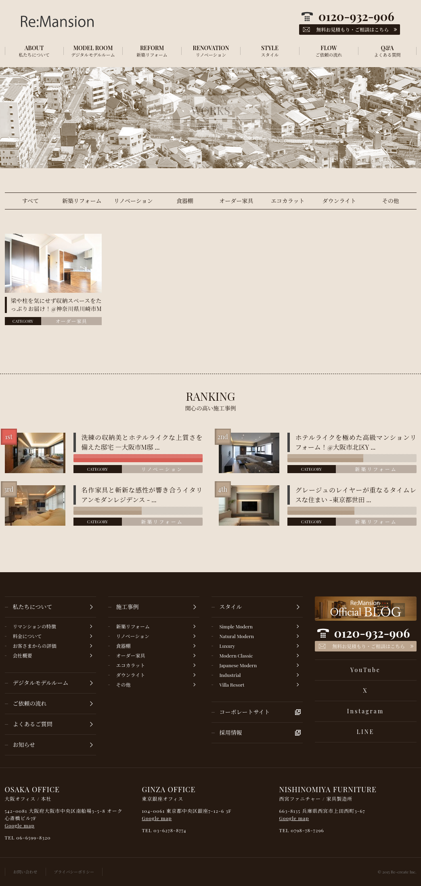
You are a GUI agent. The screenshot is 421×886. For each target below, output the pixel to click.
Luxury (227, 646)
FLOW (329, 51)
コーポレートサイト (245, 712)
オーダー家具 (236, 201)
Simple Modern (236, 626)
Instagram (365, 711)
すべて (30, 201)
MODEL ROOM (93, 51)
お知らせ (24, 745)
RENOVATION (211, 51)
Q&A (387, 51)
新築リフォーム (81, 201)
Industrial (230, 675)
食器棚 (184, 201)
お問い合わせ (25, 872)
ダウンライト (339, 201)
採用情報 (231, 732)
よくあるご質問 (32, 724)
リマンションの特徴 (34, 626)
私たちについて (32, 607)
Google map (20, 825)
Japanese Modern (238, 665)
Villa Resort (232, 684)
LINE (365, 732)
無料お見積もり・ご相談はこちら (368, 646)
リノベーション (133, 201)
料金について (27, 636)
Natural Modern (237, 636)
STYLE (270, 51)
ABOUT (34, 51)
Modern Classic (236, 655)
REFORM (152, 51)
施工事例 (127, 607)
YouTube (365, 670)
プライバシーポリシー (74, 872)
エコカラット (288, 201)
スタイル (231, 607)
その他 (390, 201)
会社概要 (22, 655)
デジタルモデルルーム (41, 683)
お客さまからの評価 (35, 646)
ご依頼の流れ (30, 703)
